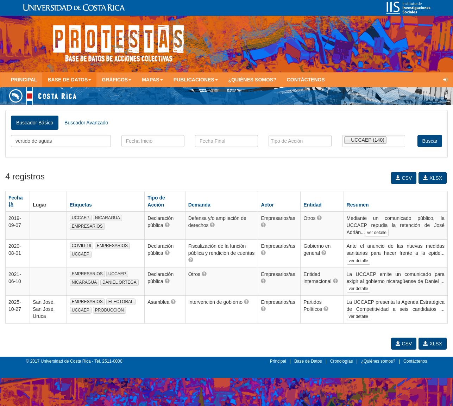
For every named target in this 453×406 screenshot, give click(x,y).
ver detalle (376, 232)
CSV (404, 178)
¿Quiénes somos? (252, 79)
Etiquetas (81, 205)
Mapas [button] (152, 79)
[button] (167, 224)
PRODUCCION (109, 310)
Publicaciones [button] (196, 79)
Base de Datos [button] (69, 79)
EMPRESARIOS (87, 226)
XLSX (432, 178)
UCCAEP (80, 217)
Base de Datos (308, 361)
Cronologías (341, 361)
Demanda (199, 205)
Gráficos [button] (116, 79)
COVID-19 (81, 245)
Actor (267, 205)
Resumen (358, 205)
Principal (24, 79)
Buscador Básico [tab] (34, 122)
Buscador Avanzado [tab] (86, 122)
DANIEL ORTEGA (119, 282)
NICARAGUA (107, 217)
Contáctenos (306, 79)
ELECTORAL (120, 301)
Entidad (312, 205)
